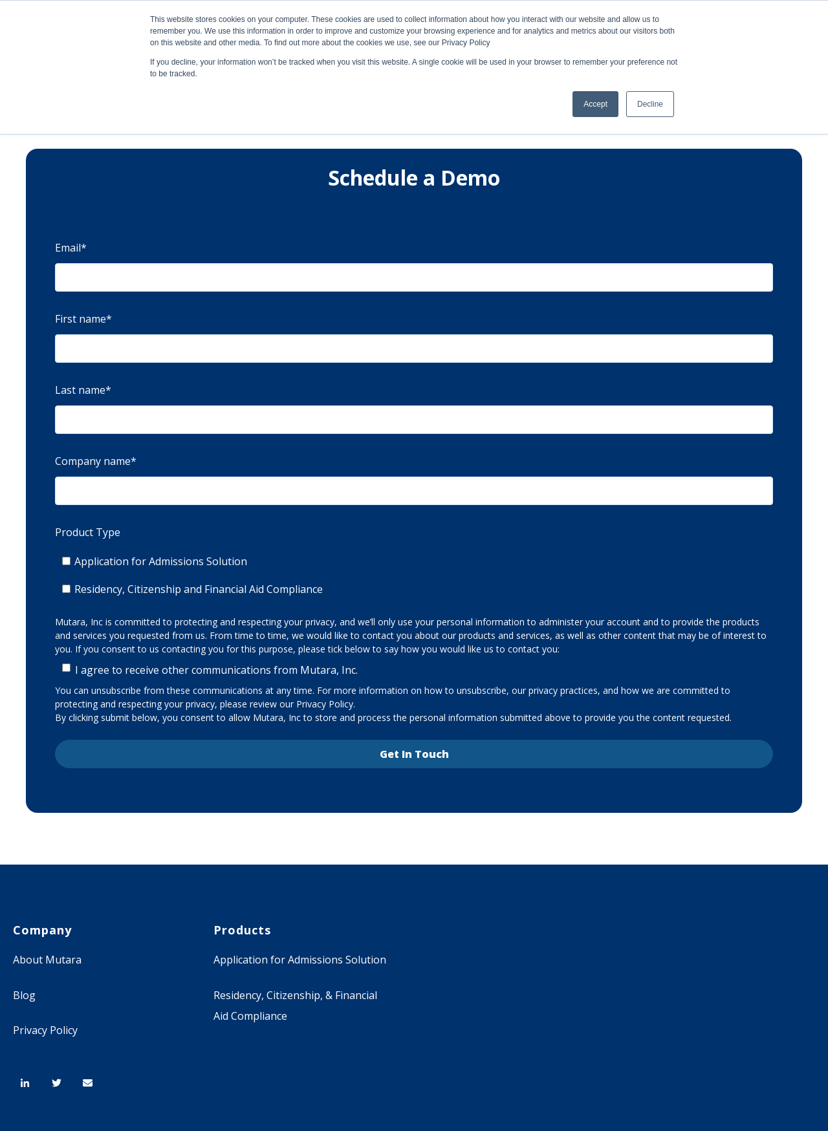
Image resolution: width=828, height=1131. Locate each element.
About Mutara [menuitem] (47, 960)
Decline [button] (650, 104)
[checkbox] (414, 575)
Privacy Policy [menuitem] (45, 1030)
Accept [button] (595, 104)
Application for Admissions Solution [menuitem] (299, 960)
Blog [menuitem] (24, 995)
